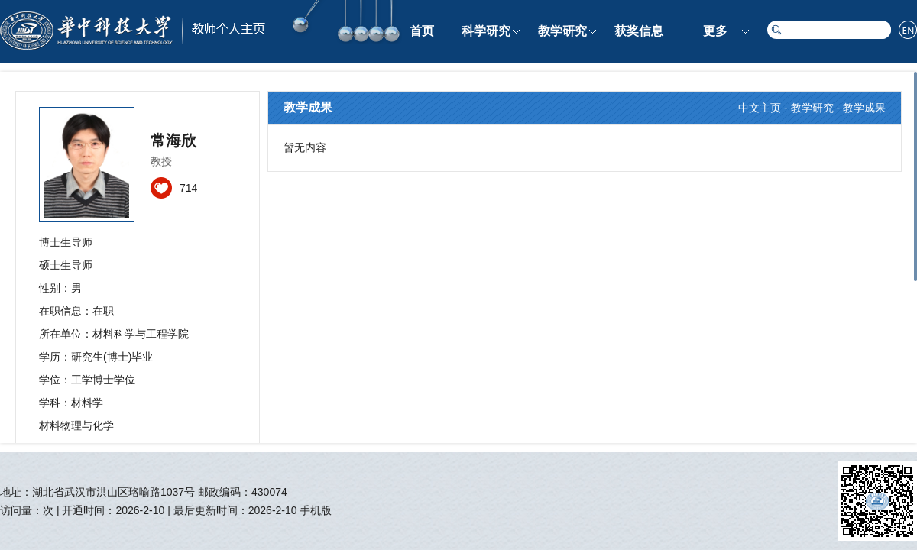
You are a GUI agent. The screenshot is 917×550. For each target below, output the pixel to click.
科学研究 (486, 30)
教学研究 (562, 30)
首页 (422, 30)
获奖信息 (638, 30)
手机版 (316, 510)
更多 (715, 30)
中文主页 (759, 108)
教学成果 (864, 108)
